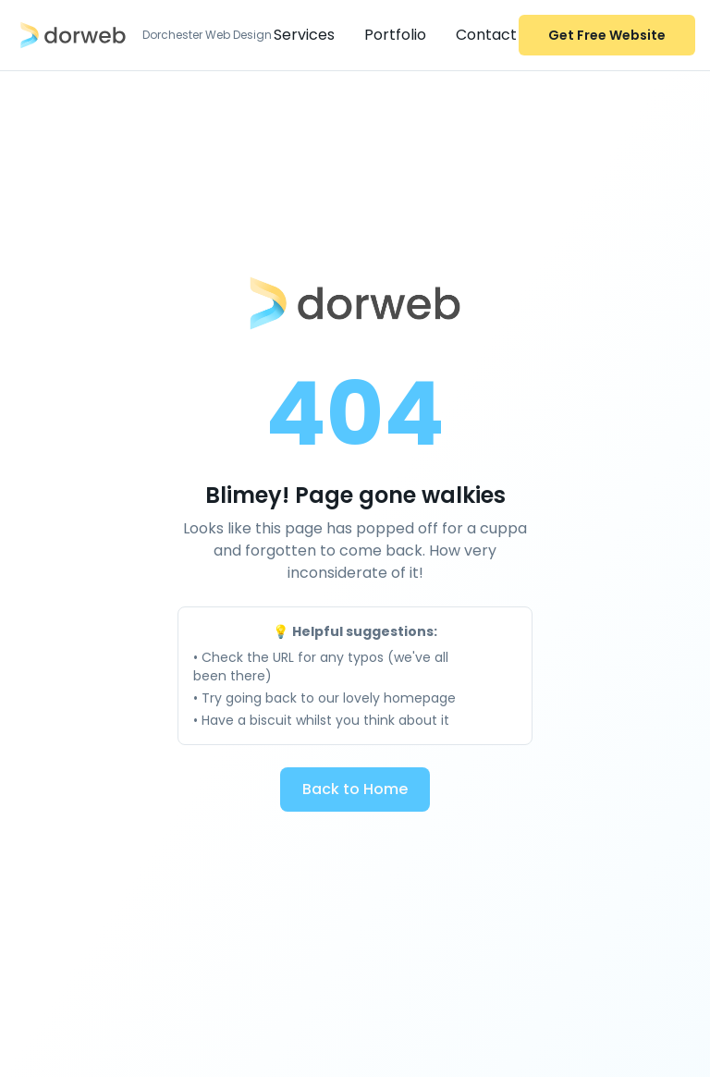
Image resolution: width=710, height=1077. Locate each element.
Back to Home (355, 789)
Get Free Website (607, 35)
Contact (486, 34)
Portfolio (395, 34)
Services (304, 34)
